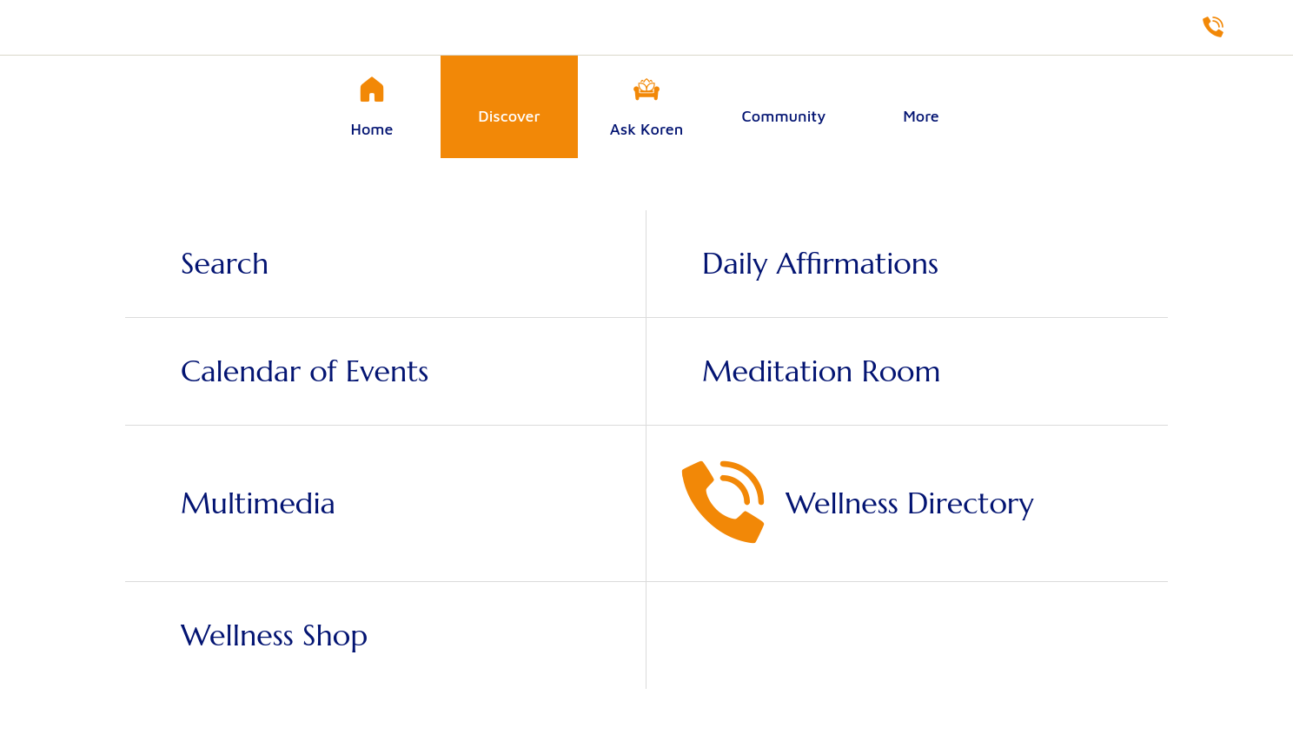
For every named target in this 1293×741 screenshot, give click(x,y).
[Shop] (1258, 28)
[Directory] (1213, 28)
